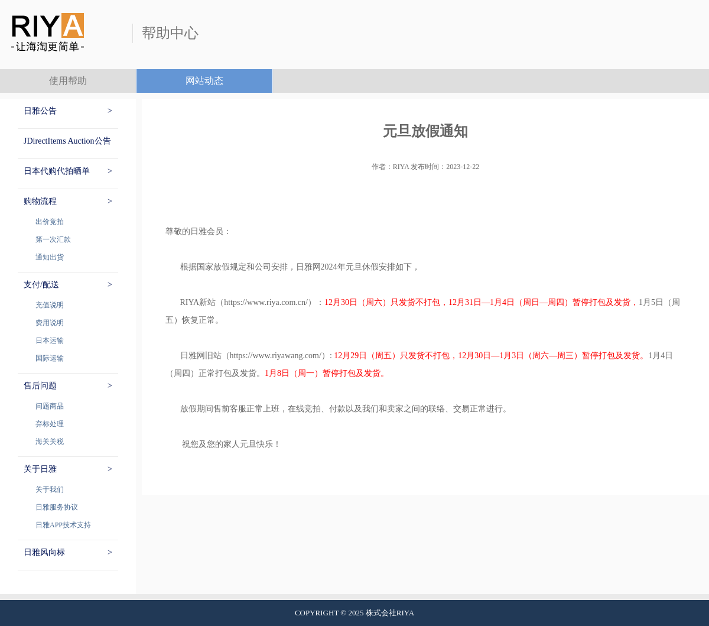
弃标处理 (49, 424)
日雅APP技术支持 (63, 525)
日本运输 (49, 340)
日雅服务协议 (56, 507)
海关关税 (49, 441)
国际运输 (49, 358)
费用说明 (49, 323)
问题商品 (49, 406)
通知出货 (49, 257)
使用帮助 (68, 81)
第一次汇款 (53, 239)
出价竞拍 (49, 222)
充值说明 (49, 305)
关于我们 (49, 489)
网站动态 (204, 81)
